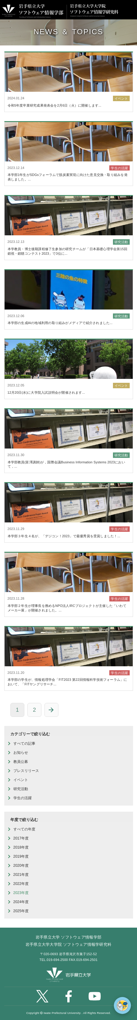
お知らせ (20, 752)
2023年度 (21, 893)
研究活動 (20, 789)
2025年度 (21, 911)
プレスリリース (26, 771)
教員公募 (20, 762)
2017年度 (21, 838)
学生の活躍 (22, 798)
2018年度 (21, 847)
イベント (20, 780)
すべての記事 (24, 743)
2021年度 (21, 875)
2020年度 (21, 865)
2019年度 (21, 856)
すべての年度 (24, 829)
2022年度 (21, 884)
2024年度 (21, 902)
